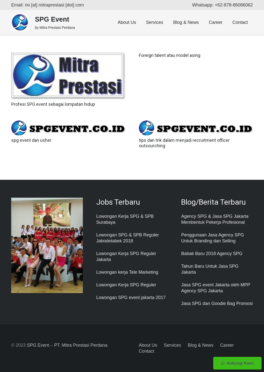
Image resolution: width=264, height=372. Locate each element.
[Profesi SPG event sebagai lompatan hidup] (68, 55)
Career (227, 345)
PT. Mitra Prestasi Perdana (80, 345)
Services (172, 345)
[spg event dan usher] (68, 123)
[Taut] (20, 22)
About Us (148, 345)
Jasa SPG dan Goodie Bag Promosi (217, 303)
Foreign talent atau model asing (169, 55)
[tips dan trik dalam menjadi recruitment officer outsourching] (196, 123)
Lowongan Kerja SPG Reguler (126, 284)
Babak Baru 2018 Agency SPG (211, 253)
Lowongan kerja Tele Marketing (127, 272)
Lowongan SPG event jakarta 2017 (131, 297)
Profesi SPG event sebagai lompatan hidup (53, 104)
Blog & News (200, 345)
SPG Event (38, 345)
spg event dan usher (31, 140)
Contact (146, 351)
